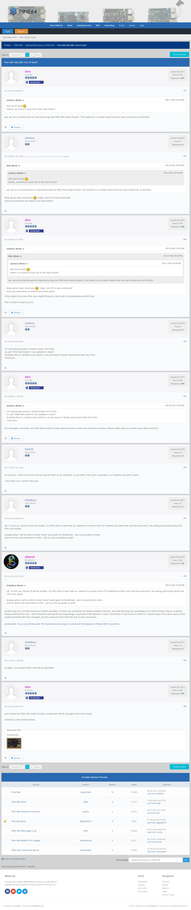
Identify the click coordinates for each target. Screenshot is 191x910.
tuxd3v (159, 832)
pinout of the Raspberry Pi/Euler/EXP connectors (95, 623)
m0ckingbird (151, 905)
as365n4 (160, 793)
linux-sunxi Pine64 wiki (28, 623)
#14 (185, 341)
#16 (185, 467)
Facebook (142, 881)
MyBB (17, 905)
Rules (69, 25)
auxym (86, 811)
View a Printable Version (15, 859)
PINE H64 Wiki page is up (23, 830)
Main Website (56, 25)
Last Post (151, 793)
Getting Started (84, 25)
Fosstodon (143, 891)
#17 (185, 518)
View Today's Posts (27, 37)
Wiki (98, 25)
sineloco (29, 138)
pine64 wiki (10, 623)
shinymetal (85, 850)
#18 (185, 576)
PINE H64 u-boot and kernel (25, 850)
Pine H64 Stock (18, 801)
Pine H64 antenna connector (25, 811)
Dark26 (29, 449)
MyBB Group (37, 905)
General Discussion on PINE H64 (40, 45)
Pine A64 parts (18, 821)
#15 (185, 396)
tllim (158, 813)
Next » (38, 55)
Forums (166, 881)
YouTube (142, 888)
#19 (185, 660)
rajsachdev (85, 792)
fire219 (184, 905)
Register (21, 31)
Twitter (141, 884)
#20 (185, 706)
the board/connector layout (54, 623)
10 (112, 792)
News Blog (109, 25)
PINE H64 (18, 45)
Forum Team (168, 894)
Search (132, 25)
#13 (185, 239)
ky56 (86, 801)
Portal (121, 25)
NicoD (159, 842)
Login (7, 31)
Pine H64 (15, 792)
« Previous (15, 55)
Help (142, 25)
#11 (185, 90)
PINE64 (7, 45)
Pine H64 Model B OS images (25, 840)
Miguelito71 (86, 821)
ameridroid (85, 840)
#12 (185, 156)
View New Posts (10, 37)
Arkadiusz (30, 500)
